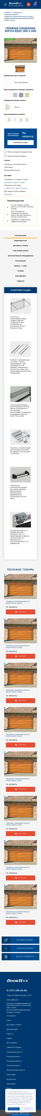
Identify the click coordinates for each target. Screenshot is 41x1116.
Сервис (9, 1038)
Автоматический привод (16, 156)
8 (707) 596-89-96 (16, 6)
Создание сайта (18, 1113)
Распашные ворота (14, 1061)
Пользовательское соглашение (19, 1005)
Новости (10, 1034)
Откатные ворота (13, 1065)
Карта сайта (11, 1007)
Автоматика (11, 1079)
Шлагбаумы (11, 1084)
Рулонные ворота (13, 1056)
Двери (9, 1088)
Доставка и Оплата (14, 1024)
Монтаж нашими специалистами (19, 152)
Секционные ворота (14, 1052)
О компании (11, 1016)
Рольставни (11, 1074)
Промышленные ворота (16, 1070)
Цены (9, 1020)
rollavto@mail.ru (12, 1000)
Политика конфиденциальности (19, 1003)
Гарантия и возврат (14, 1047)
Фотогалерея (12, 1043)
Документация (12, 1029)
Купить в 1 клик (20, 142)
